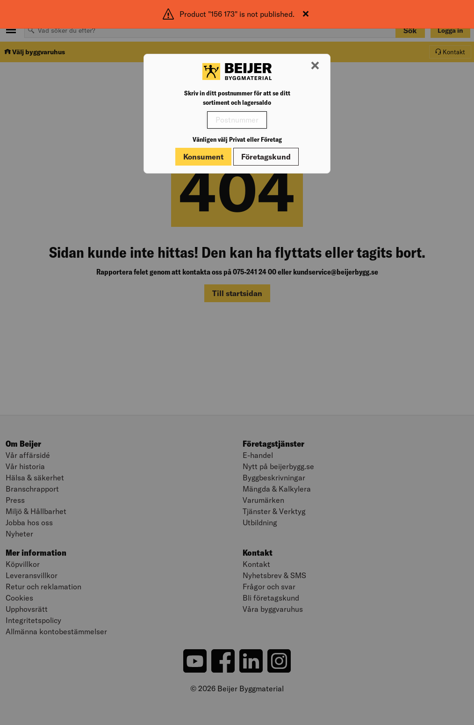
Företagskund (266, 156)
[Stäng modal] (315, 66)
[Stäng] (305, 14)
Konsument (203, 156)
